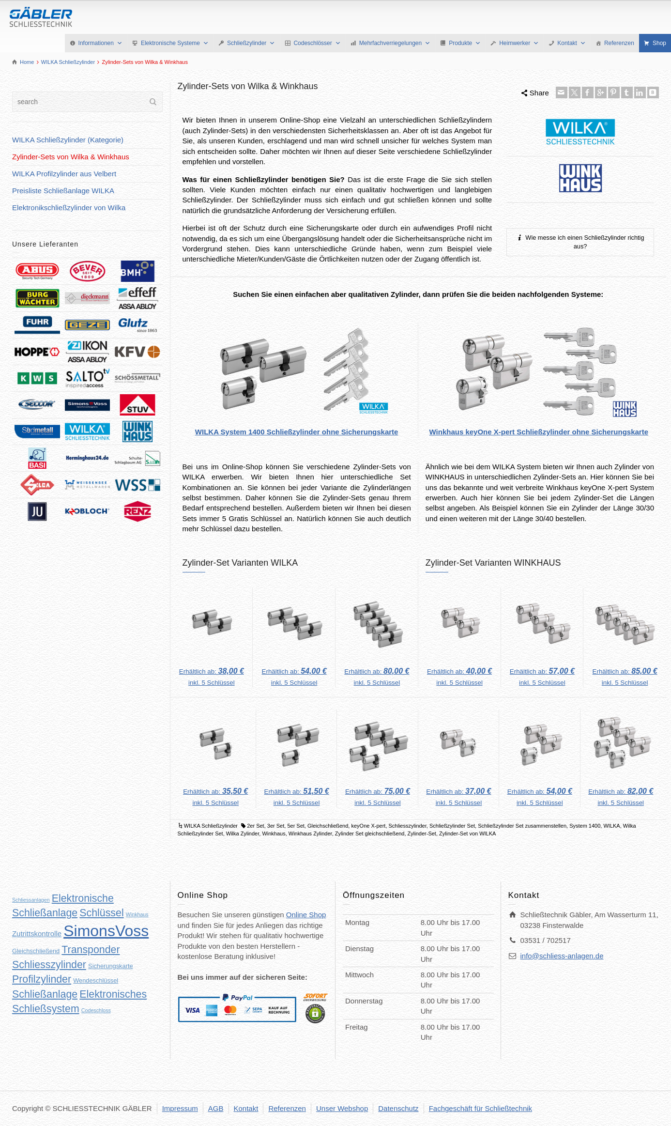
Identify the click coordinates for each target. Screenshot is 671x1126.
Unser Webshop (342, 1108)
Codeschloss (96, 1010)
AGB (216, 1108)
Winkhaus (273, 833)
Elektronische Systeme (175, 43)
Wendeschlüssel (95, 980)
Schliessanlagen (31, 900)
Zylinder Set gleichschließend (370, 833)
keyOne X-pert (368, 826)
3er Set (275, 826)
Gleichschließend (327, 826)
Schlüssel (101, 913)
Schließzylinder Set (452, 826)
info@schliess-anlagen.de (562, 956)
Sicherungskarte (110, 966)
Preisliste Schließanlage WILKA (63, 190)
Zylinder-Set (422, 833)
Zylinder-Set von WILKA (467, 833)
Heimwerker (519, 43)
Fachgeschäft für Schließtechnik (480, 1108)
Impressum (180, 1108)
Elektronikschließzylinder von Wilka (68, 207)
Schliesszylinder (408, 826)
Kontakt (571, 43)
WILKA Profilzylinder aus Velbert (64, 174)
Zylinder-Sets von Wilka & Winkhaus (70, 157)
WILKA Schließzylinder (211, 826)
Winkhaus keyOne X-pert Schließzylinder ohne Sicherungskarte (539, 432)
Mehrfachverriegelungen (394, 43)
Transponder (90, 950)
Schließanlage (44, 994)
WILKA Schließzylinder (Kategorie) (67, 140)
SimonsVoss (106, 931)
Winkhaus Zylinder (310, 833)
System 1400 (584, 826)
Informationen (100, 43)
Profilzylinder (41, 979)
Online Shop (306, 914)
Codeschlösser (316, 43)
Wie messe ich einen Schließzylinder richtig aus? (580, 241)
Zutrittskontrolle (36, 933)
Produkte (465, 43)
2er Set (255, 826)
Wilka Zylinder (242, 833)
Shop (659, 43)
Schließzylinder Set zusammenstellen (522, 826)
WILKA (611, 826)
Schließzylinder (251, 43)
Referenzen (619, 43)
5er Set (295, 826)
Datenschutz (398, 1108)
